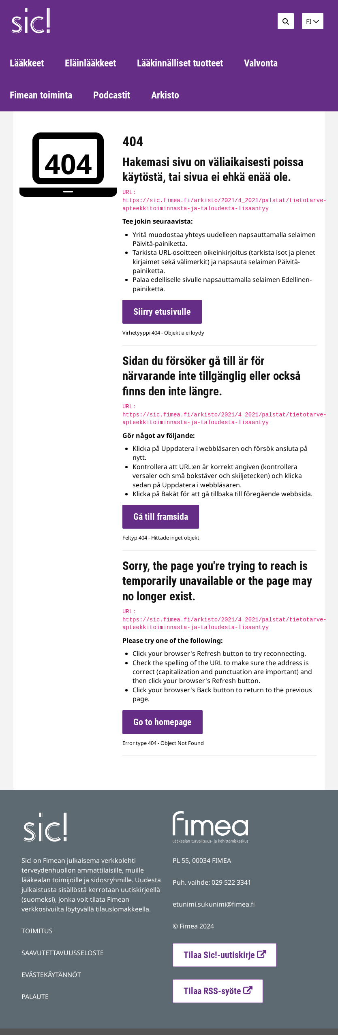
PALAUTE (35, 996)
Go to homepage (162, 722)
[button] (312, 21)
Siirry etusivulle (162, 312)
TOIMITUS (37, 930)
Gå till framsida (160, 517)
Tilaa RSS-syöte (223, 990)
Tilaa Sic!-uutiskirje (219, 955)
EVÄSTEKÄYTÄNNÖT (51, 974)
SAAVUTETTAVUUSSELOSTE (62, 952)
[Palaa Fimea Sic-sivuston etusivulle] (65, 20)
